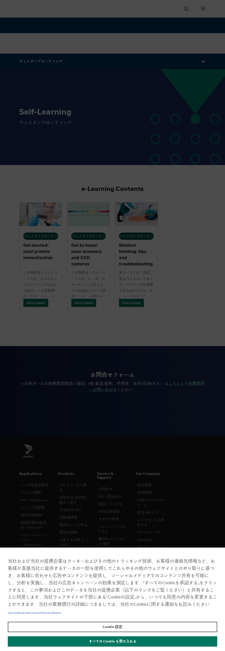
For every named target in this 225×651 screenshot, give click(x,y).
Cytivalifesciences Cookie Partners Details (34, 613)
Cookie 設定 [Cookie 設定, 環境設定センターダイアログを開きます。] (112, 627)
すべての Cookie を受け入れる (112, 641)
